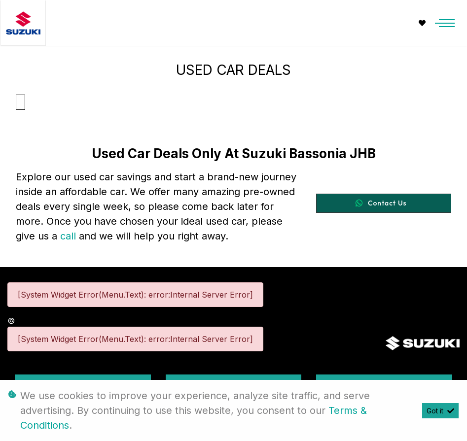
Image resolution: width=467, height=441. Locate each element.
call (69, 236)
